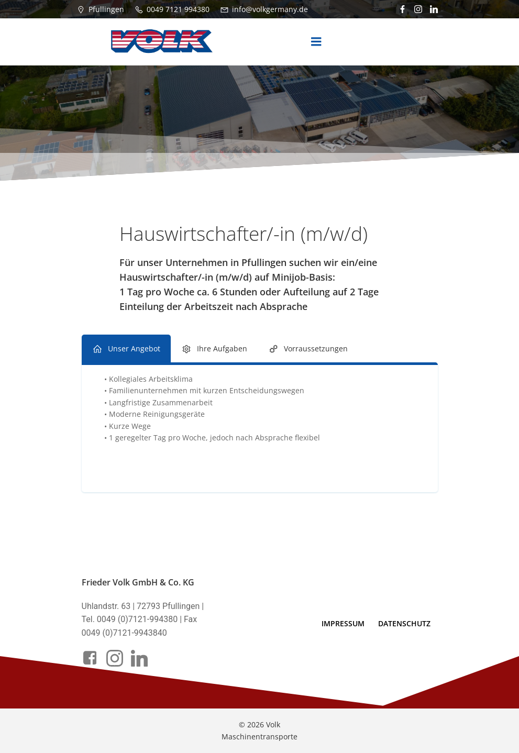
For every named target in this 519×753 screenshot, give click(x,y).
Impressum (343, 623)
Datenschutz (404, 623)
